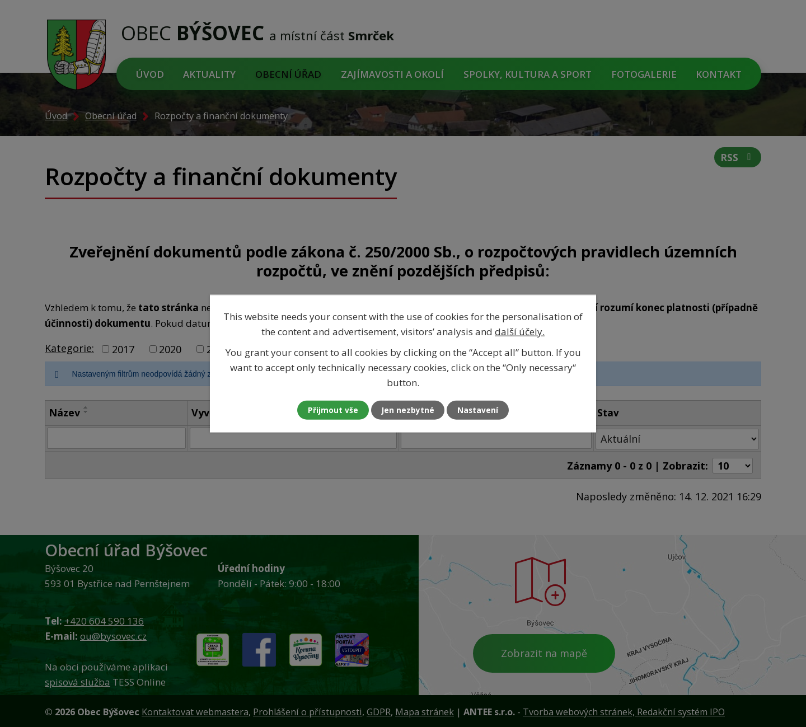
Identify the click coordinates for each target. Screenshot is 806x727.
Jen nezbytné (407, 410)
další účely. (520, 331)
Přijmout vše (330, 410)
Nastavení (481, 410)
